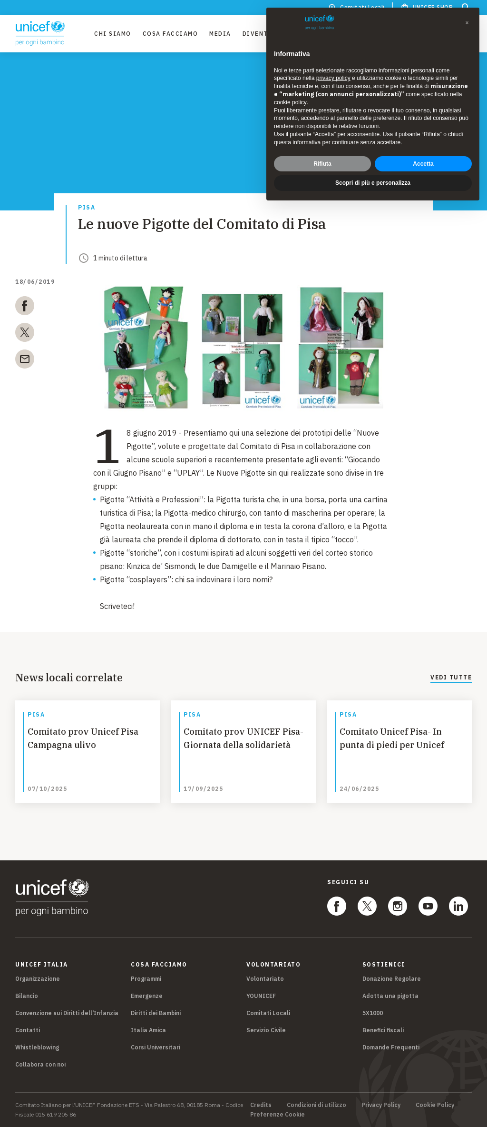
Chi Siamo (112, 33)
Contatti (27, 1030)
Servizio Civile (266, 1030)
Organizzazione (37, 978)
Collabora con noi (40, 1064)
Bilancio (26, 995)
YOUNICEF (261, 995)
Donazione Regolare (391, 978)
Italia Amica (148, 1030)
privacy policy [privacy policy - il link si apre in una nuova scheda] (333, 78)
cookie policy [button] (290, 102)
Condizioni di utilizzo (316, 1105)
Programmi (146, 978)
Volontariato (265, 978)
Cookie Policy (435, 1105)
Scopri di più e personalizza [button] (372, 183)
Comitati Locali (268, 1013)
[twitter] (24, 334)
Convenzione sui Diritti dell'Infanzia (66, 1013)
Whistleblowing (37, 1047)
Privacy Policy (380, 1105)
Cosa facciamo (170, 33)
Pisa (86, 208)
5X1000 (372, 1013)
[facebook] (24, 307)
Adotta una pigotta (390, 995)
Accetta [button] (423, 163)
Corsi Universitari (155, 1047)
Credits (261, 1105)
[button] (467, 22)
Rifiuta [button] (322, 163)
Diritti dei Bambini (156, 1013)
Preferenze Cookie (277, 1114)
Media (220, 33)
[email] (24, 360)
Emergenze (147, 995)
